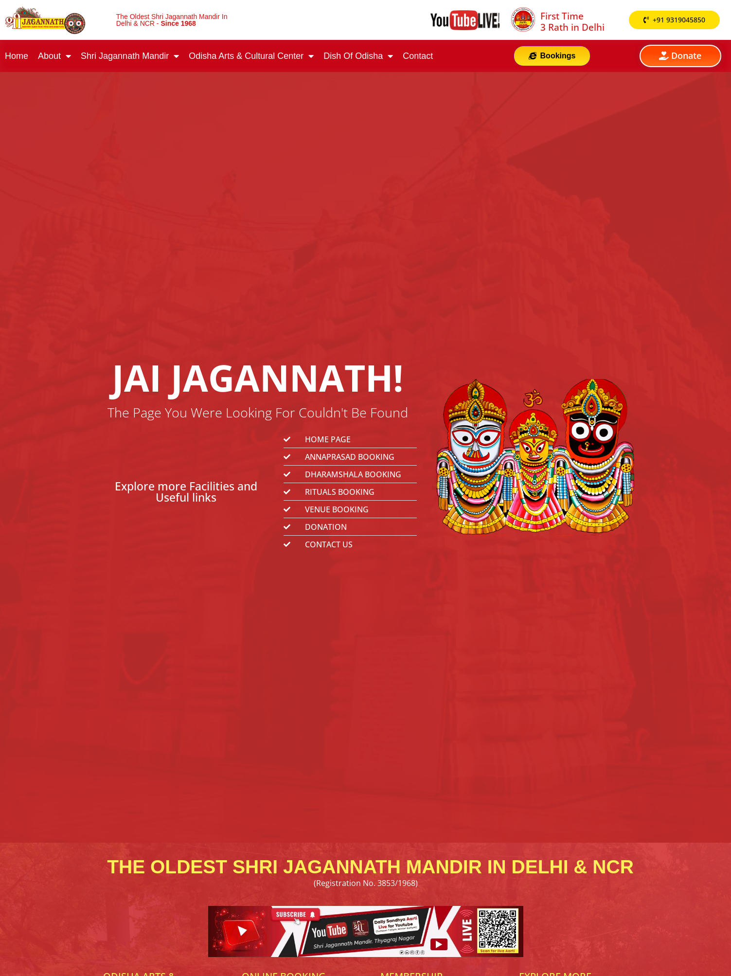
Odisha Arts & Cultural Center (251, 56)
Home (16, 56)
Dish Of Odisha (358, 56)
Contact (418, 56)
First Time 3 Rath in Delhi (572, 22)
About (54, 56)
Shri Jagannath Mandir (130, 56)
